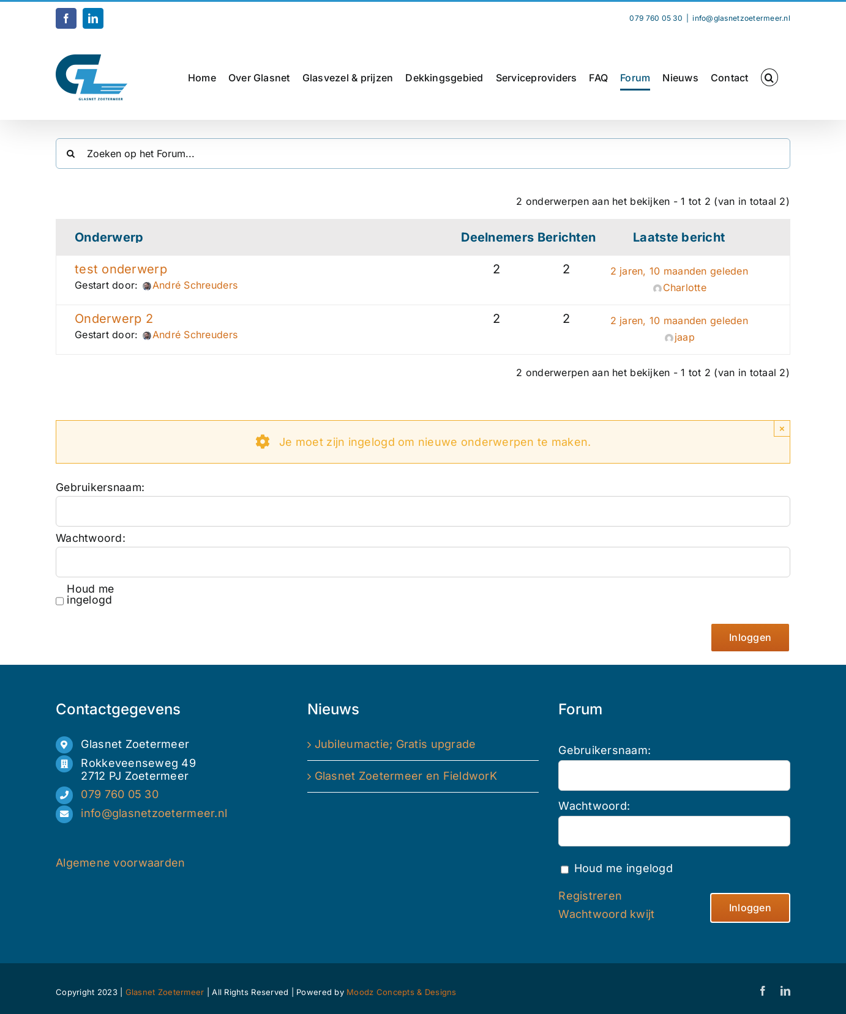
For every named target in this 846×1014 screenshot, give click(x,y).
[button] (769, 77)
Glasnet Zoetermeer (166, 992)
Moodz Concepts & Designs (401, 992)
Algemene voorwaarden (120, 862)
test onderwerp (121, 269)
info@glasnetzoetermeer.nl (741, 18)
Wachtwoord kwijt (606, 914)
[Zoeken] (71, 153)
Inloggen (750, 637)
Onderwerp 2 (114, 318)
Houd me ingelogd (90, 594)
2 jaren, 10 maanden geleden (679, 271)
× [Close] (782, 428)
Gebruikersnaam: (98, 487)
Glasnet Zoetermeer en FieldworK (406, 775)
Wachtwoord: (90, 538)
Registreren (590, 895)
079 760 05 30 (120, 794)
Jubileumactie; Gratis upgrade (395, 744)
